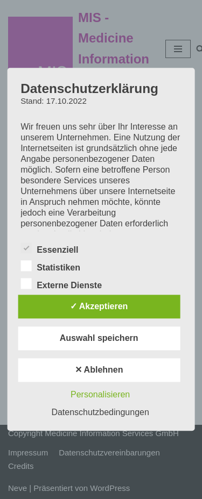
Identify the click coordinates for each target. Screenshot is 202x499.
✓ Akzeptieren (99, 306)
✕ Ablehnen (99, 370)
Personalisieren (100, 395)
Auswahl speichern (99, 338)
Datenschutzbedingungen (100, 412)
